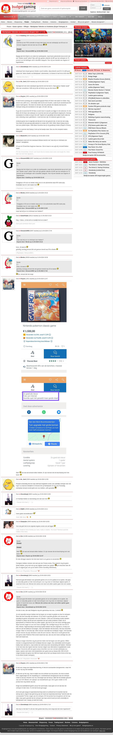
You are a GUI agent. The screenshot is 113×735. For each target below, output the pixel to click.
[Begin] (40, 32)
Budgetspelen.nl (87, 725)
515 (46, 32)
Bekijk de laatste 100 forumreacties (94, 155)
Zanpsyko (24, 521)
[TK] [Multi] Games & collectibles (96, 98)
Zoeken (108, 63)
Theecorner (89, 120)
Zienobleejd (24, 66)
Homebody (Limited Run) (97, 170)
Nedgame (88, 114)
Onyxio (23, 96)
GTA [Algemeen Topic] (93, 136)
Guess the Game (91, 84)
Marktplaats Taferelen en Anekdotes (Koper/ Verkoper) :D (49, 26)
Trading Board (35, 22)
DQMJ (23, 509)
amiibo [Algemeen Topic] (93, 87)
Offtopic (26, 26)
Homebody (92, 173)
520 (59, 32)
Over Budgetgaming (41, 725)
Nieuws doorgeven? (98, 22)
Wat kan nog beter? (92, 109)
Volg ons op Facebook (81, 1)
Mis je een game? (83, 22)
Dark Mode (110, 1)
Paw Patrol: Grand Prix (93, 150)
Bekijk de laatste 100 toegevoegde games (97, 175)
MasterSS (24, 136)
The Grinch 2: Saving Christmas (99, 165)
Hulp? (108, 12)
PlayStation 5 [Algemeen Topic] (95, 93)
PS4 (55, 17)
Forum (27, 22)
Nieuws (9, 22)
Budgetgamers (63, 22)
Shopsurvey (18, 22)
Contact (73, 22)
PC (71, 17)
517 (51, 32)
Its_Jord (23, 81)
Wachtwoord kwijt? (101, 12)
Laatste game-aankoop (93, 95)
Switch (63, 17)
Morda (23, 193)
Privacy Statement (62, 725)
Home (3, 22)
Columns (53, 22)
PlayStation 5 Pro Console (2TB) (96, 133)
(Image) (19, 49)
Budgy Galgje (90, 76)
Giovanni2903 (25, 158)
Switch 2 (46, 17)
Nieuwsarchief (33, 722)
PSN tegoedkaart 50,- (92, 112)
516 (49, 32)
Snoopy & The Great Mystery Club (96, 144)
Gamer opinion (17, 26)
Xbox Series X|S (33, 17)
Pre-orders (80, 17)
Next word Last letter (92, 101)
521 (62, 32)
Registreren (93, 12)
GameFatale (24, 216)
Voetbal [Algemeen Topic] (94, 82)
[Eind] (70, 32)
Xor (22, 536)
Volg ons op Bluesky (66, 1)
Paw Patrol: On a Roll (92, 147)
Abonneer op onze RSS (97, 1)
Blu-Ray (91, 17)
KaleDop (23, 35)
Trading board (58, 722)
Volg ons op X (53, 1)
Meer (100, 17)
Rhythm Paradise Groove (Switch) (96, 79)
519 (56, 32)
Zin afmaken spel (91, 103)
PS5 (22, 17)
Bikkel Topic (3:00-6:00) (93, 74)
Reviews (45, 22)
